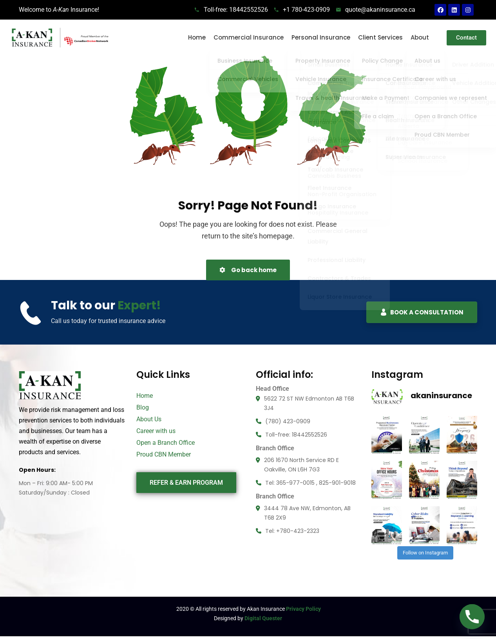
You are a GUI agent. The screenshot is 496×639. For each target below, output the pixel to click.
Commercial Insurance (249, 37)
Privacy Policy (303, 600)
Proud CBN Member (163, 454)
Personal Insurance (320, 37)
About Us (148, 419)
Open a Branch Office (165, 442)
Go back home (248, 270)
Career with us (156, 431)
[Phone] (472, 616)
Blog (142, 407)
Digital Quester (263, 609)
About (420, 37)
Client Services (380, 37)
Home (197, 37)
